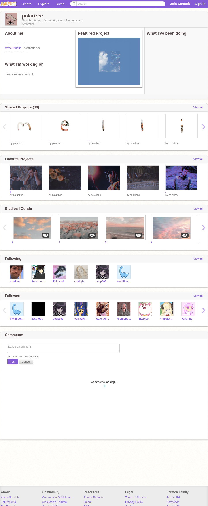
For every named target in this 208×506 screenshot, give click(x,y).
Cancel (26, 361)
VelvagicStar (81, 318)
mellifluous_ (124, 281)
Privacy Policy (134, 502)
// (105, 242)
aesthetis (37, 318)
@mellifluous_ (14, 47)
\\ (59, 242)
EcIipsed (58, 281)
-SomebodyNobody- (124, 318)
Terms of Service (136, 497)
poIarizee (18, 143)
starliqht (79, 281)
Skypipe (143, 318)
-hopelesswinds (167, 318)
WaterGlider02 (103, 318)
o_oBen (15, 281)
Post (12, 361)
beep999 (101, 281)
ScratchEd (173, 497)
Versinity (186, 318)
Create (26, 4)
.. (49, 140)
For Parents (8, 502)
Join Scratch (180, 4)
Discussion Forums (54, 502)
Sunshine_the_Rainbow (38, 281)
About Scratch (10, 497)
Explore (43, 4)
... (89, 140)
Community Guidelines (56, 497)
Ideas (60, 4)
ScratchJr (172, 502)
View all (198, 107)
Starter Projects (94, 497)
